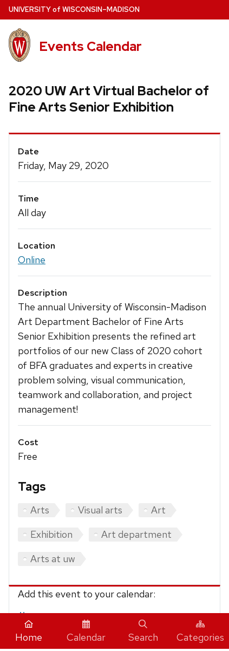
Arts (39, 510)
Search (143, 631)
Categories (200, 631)
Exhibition (51, 534)
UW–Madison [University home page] (74, 9)
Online (31, 259)
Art (158, 510)
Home (28, 631)
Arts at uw (52, 558)
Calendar (86, 631)
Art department (136, 534)
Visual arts (100, 510)
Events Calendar (90, 46)
